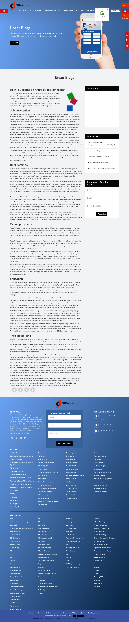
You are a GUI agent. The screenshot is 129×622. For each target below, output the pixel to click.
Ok (74, 616)
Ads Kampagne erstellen (45, 538)
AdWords (41, 522)
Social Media (98, 583)
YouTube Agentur (71, 466)
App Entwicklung (71, 551)
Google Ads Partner (44, 544)
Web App (57, 11)
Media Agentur (42, 459)
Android (68, 557)
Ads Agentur (14, 468)
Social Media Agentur (45, 492)
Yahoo (40, 577)
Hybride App (49, 11)
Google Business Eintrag (18, 577)
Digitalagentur (42, 505)
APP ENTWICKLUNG (26, 11)
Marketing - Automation (101, 528)
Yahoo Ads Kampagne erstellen (48, 586)
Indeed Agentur (71, 485)
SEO (11, 518)
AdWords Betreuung (44, 548)
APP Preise (90, 11)
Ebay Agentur (70, 456)
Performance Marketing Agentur (48, 501)
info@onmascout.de (107, 430)
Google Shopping (15, 596)
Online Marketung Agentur (46, 462)
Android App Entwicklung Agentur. (98, 157)
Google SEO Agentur (16, 459)
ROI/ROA (12, 603)
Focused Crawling (99, 554)
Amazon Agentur (71, 453)
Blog (125, 5)
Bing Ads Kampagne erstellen (47, 574)
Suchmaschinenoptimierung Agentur (21, 456)
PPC (11, 557)
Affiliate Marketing (16, 609)
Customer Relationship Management (105, 538)
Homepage (69, 522)
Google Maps (14, 583)
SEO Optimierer (15, 535)
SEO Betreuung (15, 544)
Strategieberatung (100, 557)
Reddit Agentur (71, 492)
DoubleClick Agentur (100, 485)
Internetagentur (43, 466)
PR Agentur (41, 456)
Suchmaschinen (15, 567)
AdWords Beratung (44, 551)
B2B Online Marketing (101, 544)
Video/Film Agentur (100, 488)
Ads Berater (42, 541)
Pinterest (97, 586)
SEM (11, 554)
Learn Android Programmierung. (98, 151)
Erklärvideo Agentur (100, 492)
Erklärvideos (98, 561)
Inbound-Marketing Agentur (103, 479)
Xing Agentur (70, 482)
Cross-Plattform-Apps (69, 11)
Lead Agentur (98, 469)
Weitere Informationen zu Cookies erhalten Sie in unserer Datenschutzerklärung (64, 618)
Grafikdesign (70, 535)
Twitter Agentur (71, 472)
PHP (67, 561)
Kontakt (15, 43)
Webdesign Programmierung (75, 538)
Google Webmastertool (17, 586)
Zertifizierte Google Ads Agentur (20, 484)
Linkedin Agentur (71, 488)
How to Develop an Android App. (98, 163)
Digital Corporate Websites (102, 548)
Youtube (96, 570)
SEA (11, 551)
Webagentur (42, 453)
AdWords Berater (43, 557)
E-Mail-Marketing (99, 522)
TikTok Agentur (71, 479)
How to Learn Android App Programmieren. (101, 168)
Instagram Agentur (72, 469)
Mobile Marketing (99, 531)
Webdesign (69, 531)
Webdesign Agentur (100, 456)
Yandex (40, 593)
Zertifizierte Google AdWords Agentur (22, 487)
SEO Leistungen (15, 541)
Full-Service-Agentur (44, 485)
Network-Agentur (99, 482)
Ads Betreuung (42, 531)
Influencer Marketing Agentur (75, 475)
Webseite (69, 518)
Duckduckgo (42, 590)
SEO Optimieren (15, 538)
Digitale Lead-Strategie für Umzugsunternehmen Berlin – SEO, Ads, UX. (101, 144)
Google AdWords (43, 528)
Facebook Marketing (100, 525)
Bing (39, 564)
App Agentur (98, 453)
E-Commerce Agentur (45, 495)
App (67, 544)
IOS (67, 554)
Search (12, 564)
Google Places (14, 580)
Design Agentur (99, 462)
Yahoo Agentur (15, 504)
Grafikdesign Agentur (100, 466)
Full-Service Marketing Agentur (48, 472)
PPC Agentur (14, 497)
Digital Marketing (99, 541)
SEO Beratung (14, 548)
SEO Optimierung (15, 531)
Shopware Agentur (100, 475)
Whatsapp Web (98, 577)
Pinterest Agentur (71, 498)
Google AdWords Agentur (18, 474)
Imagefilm (97, 567)
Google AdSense (15, 574)
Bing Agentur (14, 500)
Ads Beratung (42, 535)
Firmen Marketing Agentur (46, 482)
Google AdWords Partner (46, 561)
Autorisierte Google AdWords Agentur (22, 481)
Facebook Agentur (72, 462)
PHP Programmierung (73, 564)
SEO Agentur (14, 453)
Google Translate (15, 599)
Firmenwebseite (71, 528)
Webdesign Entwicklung (73, 541)
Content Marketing (100, 535)
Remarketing (14, 606)
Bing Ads (41, 567)
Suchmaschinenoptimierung (19, 522)
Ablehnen (81, 616)
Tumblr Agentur (71, 495)
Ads (39, 518)
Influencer (97, 580)
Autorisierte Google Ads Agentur (20, 478)
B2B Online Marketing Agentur (47, 488)
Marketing (97, 518)
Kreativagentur (43, 469)
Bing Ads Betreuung (44, 570)
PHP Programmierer (72, 567)
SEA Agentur (14, 491)
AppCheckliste (125, 17)
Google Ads (41, 525)
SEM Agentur (14, 494)
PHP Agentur (98, 459)
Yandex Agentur (15, 507)
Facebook (97, 574)
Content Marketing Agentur (102, 472)
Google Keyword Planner (18, 593)
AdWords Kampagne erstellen (47, 554)
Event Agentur (42, 475)
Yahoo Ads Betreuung (45, 583)
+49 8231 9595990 (106, 425)
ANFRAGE (82, 11)
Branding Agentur (43, 498)
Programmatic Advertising (102, 551)
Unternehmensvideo (100, 564)
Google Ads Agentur (16, 471)
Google (12, 561)
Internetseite (70, 525)
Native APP (39, 11)
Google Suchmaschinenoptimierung (21, 528)
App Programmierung (73, 548)
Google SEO (14, 525)
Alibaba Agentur (71, 459)
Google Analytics (15, 570)
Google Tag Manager (16, 590)
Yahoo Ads (41, 580)
